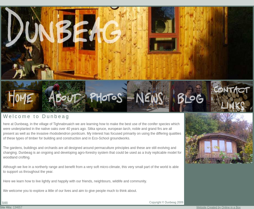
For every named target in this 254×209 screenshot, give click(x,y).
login (5, 202)
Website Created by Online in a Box (218, 207)
